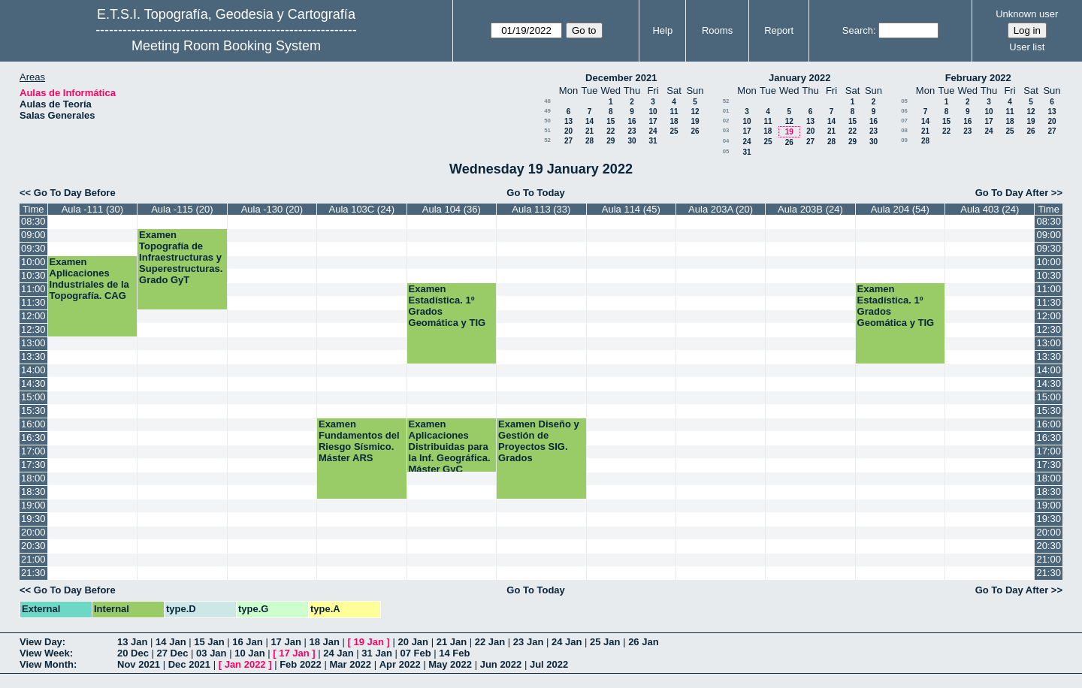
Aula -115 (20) (182, 209)
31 (652, 141)
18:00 (33, 478)
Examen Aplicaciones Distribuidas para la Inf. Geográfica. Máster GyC (450, 446)
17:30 (33, 464)
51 (547, 130)
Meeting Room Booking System (226, 45)
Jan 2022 (245, 664)
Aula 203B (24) (810, 209)
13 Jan (132, 641)
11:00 (33, 288)
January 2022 (799, 77)
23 (631, 131)
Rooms (717, 30)
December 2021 (621, 77)
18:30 (33, 491)
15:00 (33, 397)
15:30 (33, 410)
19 (695, 121)
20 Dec (133, 653)
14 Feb (454, 653)
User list (1026, 47)
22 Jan (490, 641)
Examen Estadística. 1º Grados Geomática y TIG (447, 305)
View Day (41, 641)
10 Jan (249, 653)
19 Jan (369, 641)
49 (547, 110)
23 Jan (528, 641)
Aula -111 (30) (92, 209)
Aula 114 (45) (631, 209)
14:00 (33, 370)
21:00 (33, 559)
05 (726, 151)
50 (547, 120)
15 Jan (209, 641)
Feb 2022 (301, 664)
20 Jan (413, 641)
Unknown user (1027, 14)
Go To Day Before (75, 192)
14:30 (33, 383)
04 (726, 140)
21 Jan (452, 641)
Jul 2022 (549, 664)
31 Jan (376, 653)
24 (652, 131)
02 (726, 120)
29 (610, 141)
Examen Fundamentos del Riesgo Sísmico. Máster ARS (359, 440)
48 (547, 101)
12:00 (33, 315)
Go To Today (535, 192)
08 (904, 130)
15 (610, 121)
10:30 (33, 275)
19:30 (33, 518)
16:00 (33, 424)
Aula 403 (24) (989, 209)
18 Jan (324, 641)
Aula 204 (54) (900, 209)
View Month (47, 664)
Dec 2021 (189, 664)
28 (589, 141)
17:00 (33, 451)
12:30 (33, 329)
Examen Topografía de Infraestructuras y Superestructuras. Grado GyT (180, 257)
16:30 (33, 437)
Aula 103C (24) (361, 209)
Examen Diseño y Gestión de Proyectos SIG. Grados (538, 440)
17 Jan (285, 641)
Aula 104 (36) (451, 209)
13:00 (33, 343)
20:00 (33, 532)
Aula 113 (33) (541, 209)
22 (610, 131)
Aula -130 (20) (272, 209)
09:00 (33, 234)
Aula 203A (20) (720, 209)
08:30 (33, 221)
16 (631, 121)
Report (778, 30)
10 (652, 111)
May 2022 (450, 664)
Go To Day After (1012, 192)
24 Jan (567, 641)
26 (695, 131)
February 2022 (978, 77)
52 (547, 140)
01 (726, 110)
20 (568, 131)
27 (568, 141)
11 (673, 111)
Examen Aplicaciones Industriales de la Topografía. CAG (89, 278)
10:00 (33, 261)
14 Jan (171, 641)
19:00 (33, 505)
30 (631, 141)
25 (673, 131)
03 (726, 130)
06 (904, 110)
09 (904, 140)
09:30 (33, 248)
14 (589, 121)
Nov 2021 (138, 664)
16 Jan (247, 641)
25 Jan (605, 641)
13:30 (33, 356)
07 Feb (415, 653)
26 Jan (643, 641)
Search (857, 30)
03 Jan (211, 653)
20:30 (33, 545)
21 (589, 131)
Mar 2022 (350, 664)
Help (662, 30)
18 (673, 121)
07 (904, 120)
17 (652, 121)
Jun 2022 (501, 664)
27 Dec (173, 653)
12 (695, 111)
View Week (45, 653)
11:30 (33, 302)
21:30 (33, 572)
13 (568, 121)
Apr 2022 (400, 664)
